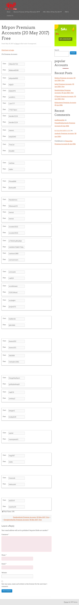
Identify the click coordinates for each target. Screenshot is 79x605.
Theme (66, 602)
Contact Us (10, 16)
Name (4, 555)
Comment (5, 534)
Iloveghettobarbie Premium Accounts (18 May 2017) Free (23, 520)
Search (57, 50)
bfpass (17, 44)
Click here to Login (8, 50)
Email (4, 564)
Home (8, 12)
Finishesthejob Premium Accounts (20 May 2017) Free (31, 517)
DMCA (67, 12)
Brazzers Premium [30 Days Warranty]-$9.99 (27, 12)
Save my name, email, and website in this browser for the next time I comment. (24, 585)
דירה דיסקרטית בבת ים (62, 130)
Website (4, 573)
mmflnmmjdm (59, 120)
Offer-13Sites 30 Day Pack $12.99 (52, 12)
